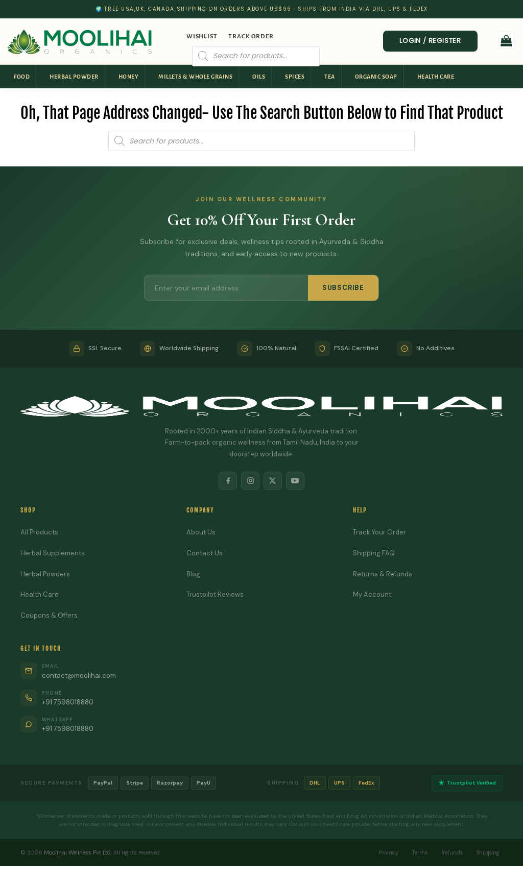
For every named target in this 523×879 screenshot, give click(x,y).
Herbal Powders (45, 574)
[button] (506, 40)
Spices (294, 77)
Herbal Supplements (52, 553)
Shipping (487, 852)
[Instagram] (250, 481)
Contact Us (204, 553)
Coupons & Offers (49, 615)
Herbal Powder (74, 77)
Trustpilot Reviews (215, 595)
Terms (418, 852)
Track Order (251, 36)
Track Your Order (379, 532)
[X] (273, 481)
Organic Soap (376, 77)
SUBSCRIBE (343, 287)
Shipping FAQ (374, 553)
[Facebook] (228, 481)
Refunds (451, 852)
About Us (201, 532)
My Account (372, 595)
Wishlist (201, 36)
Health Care (436, 77)
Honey (128, 77)
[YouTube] (295, 481)
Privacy (387, 852)
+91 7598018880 (68, 702)
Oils (258, 77)
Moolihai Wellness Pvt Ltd (77, 852)
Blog (193, 574)
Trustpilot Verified (467, 783)
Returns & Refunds (382, 574)
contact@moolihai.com (79, 675)
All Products (39, 532)
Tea (329, 77)
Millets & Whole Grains (195, 77)
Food (22, 77)
